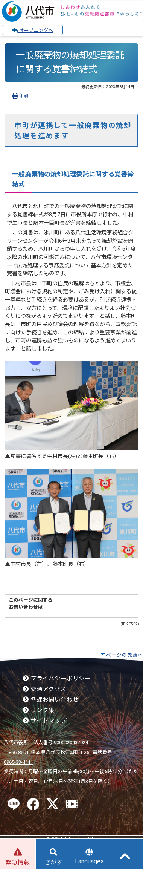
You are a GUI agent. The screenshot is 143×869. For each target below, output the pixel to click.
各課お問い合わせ (51, 699)
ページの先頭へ (124, 655)
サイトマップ (45, 720)
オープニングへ (32, 31)
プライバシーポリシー (57, 678)
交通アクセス (44, 689)
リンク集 (39, 710)
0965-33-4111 (18, 762)
